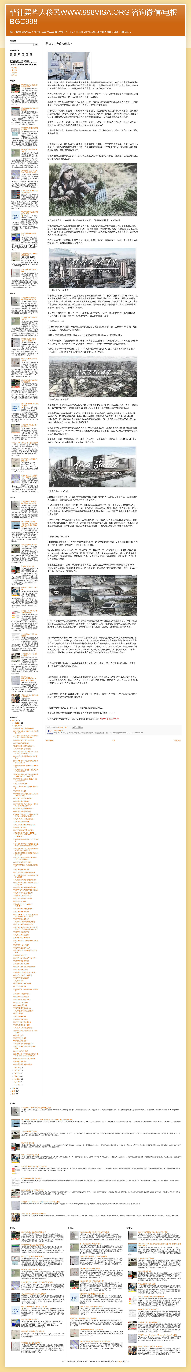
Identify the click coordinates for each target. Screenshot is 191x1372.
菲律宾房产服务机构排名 (21, 997)
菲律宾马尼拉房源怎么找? (21, 948)
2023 (14, 720)
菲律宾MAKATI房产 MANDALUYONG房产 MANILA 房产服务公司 (25, 915)
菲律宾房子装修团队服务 (21, 935)
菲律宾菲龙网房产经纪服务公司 (23, 924)
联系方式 (14, 75)
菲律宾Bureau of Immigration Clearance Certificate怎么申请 (28, 678)
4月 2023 (17, 723)
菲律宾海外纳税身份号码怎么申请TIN (29, 425)
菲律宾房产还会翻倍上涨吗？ (22, 898)
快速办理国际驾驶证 (19, 1061)
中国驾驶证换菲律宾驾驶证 (22, 811)
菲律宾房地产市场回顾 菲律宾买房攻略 (25, 890)
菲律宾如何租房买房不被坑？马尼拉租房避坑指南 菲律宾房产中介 (25, 752)
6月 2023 (17, 1068)
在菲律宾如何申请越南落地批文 (31, 1178)
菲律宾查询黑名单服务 (20, 1019)
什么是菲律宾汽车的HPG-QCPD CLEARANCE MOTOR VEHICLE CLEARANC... (24, 834)
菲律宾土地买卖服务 (19, 986)
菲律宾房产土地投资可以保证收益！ (25, 972)
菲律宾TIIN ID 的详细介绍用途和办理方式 (24, 443)
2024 (14, 1088)
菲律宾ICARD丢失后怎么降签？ (23, 1028)
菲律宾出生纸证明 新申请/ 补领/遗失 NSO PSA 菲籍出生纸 (25, 858)
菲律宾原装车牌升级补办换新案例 (24, 824)
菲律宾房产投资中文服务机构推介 (24, 922)
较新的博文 (50, 741)
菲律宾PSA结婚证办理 (20, 1051)
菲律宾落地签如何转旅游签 (22, 749)
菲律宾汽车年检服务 (19, 1038)
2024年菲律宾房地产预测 (21, 938)
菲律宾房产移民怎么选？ (21, 978)
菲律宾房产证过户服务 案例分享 (23, 740)
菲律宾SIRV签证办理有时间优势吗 (32, 1257)
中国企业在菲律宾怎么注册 (30, 1155)
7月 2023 (17, 1070)
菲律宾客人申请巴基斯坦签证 (22, 798)
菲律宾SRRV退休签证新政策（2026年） (29, 213)
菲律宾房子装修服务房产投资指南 (24, 967)
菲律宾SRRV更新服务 (20, 783)
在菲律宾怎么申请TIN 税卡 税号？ (32, 1269)
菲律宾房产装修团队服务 (21, 964)
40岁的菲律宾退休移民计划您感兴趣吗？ (29, 191)
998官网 (14, 68)
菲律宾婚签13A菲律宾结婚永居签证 (32, 1331)
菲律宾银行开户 (18, 1014)
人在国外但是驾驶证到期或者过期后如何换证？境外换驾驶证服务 (25, 736)
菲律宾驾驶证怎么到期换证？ (22, 862)
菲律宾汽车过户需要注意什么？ (23, 1044)
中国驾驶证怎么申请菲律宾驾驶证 (24, 1058)
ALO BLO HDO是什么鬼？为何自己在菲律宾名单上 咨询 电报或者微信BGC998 (29, 524)
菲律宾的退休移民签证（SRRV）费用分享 (28, 340)
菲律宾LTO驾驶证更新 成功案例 (23, 830)
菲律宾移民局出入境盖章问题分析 (32, 1190)
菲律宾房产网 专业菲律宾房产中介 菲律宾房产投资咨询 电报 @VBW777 (25, 928)
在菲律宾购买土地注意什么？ (22, 896)
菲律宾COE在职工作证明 (21, 743)
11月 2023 (17, 1082)
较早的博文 (177, 741)
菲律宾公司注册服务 (27, 566)
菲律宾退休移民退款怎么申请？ (31, 1343)
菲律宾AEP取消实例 (19, 827)
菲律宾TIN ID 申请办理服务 (22, 1022)
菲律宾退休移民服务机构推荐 (22, 1064)
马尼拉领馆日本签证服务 (21, 822)
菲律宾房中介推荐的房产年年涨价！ (25, 958)
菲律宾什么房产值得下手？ (22, 999)
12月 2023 (17, 1085)
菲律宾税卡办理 (18, 1035)
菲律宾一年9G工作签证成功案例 (23, 819)
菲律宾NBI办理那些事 (20, 1005)
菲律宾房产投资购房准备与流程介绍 (25, 887)
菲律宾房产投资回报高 (20, 969)
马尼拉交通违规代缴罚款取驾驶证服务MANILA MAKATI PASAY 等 (25, 775)
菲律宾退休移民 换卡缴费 (21, 1025)
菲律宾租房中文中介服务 (21, 945)
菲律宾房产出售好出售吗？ (22, 994)
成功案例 (14, 70)
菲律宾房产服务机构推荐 (21, 869)
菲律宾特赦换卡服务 (19, 791)
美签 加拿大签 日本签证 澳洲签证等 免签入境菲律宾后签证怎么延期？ (25, 1054)
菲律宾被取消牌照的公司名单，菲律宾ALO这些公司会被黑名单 (25, 805)
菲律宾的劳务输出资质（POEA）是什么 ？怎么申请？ (25, 780)
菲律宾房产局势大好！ (20, 955)
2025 (14, 1091)
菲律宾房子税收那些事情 (21, 932)
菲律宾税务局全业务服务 (21, 801)
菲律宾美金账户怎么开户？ (30, 1319)
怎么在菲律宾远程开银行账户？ (23, 808)
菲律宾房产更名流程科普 (21, 961)
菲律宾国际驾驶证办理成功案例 (23, 728)
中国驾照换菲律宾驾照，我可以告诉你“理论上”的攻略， (25, 794)
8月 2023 (17, 1073)
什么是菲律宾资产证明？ (29, 545)
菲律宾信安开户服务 (19, 1016)
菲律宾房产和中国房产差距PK (23, 893)
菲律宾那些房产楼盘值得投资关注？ (25, 880)
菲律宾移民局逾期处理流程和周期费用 (29, 86)
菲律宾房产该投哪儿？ (20, 901)
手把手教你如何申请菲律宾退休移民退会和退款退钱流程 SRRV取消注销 (25, 844)
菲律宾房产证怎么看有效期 (22, 984)
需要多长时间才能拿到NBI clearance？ (33, 1213)
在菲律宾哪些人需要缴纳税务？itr (24, 746)
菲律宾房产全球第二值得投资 (22, 975)
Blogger (119, 1361)
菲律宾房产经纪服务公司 (21, 919)
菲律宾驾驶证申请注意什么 (22, 1008)
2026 (14, 1094)
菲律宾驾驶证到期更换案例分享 (23, 1011)
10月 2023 (17, 1079)
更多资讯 (14, 73)
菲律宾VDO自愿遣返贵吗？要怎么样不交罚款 (28, 298)
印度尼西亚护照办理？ (20, 1041)
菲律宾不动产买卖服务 (20, 1002)
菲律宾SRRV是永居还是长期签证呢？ (33, 1245)
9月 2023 (17, 1076)
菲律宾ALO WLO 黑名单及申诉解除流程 (29, 611)
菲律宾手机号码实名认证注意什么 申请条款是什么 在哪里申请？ (25, 849)
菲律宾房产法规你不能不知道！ (23, 909)
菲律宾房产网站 (18, 981)
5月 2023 (17, 726)
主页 (113, 741)
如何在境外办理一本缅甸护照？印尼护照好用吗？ (29, 171)
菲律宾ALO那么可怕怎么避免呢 (90, 1268)
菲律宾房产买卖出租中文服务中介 (24, 872)
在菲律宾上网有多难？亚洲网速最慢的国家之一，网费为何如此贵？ (25, 815)
